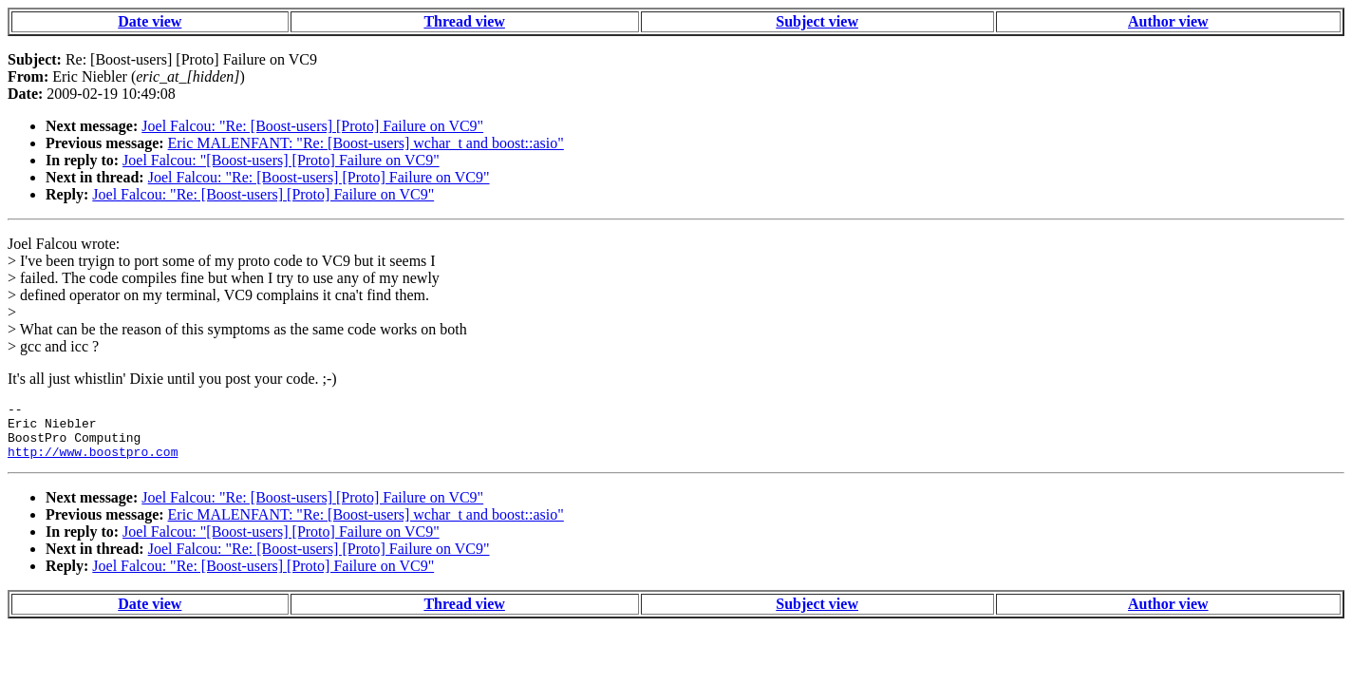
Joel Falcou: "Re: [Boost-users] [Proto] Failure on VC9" (312, 126)
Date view (149, 21)
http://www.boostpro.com (93, 462)
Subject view (817, 21)
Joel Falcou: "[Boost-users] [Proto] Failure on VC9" (281, 160)
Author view (1168, 21)
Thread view (463, 21)
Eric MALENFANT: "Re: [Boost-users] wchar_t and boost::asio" (366, 143)
